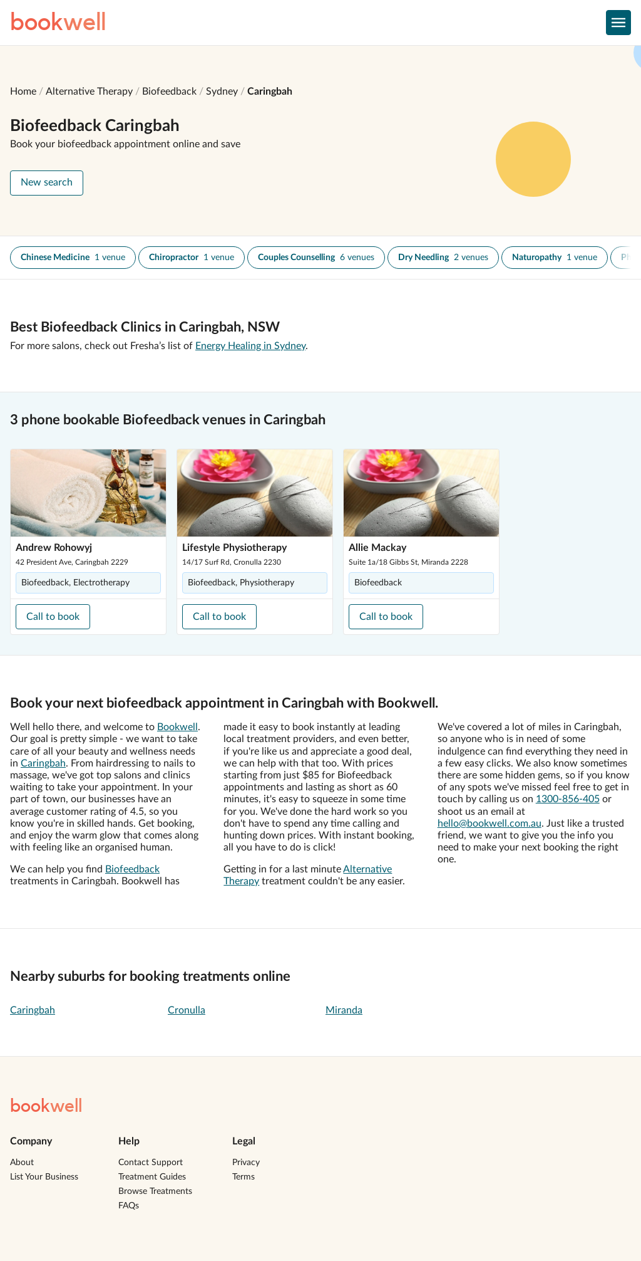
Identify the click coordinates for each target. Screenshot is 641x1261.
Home (23, 91)
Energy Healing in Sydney (250, 346)
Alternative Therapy (89, 91)
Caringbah (269, 91)
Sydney (222, 91)
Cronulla (186, 1010)
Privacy (246, 1162)
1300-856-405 (568, 799)
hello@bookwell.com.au (489, 824)
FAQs (128, 1205)
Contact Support (150, 1162)
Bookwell (177, 727)
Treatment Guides (152, 1177)
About (22, 1162)
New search (47, 182)
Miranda (344, 1010)
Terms (243, 1177)
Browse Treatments (155, 1191)
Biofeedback (169, 91)
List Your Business (44, 1177)
